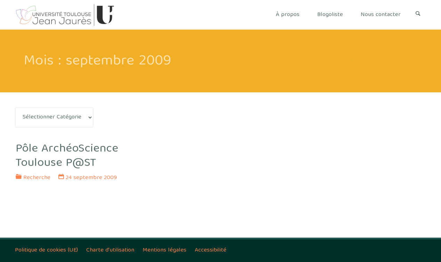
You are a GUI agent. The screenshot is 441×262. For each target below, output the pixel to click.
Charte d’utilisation (110, 250)
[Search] (418, 15)
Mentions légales (164, 250)
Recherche (36, 178)
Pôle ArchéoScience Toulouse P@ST (67, 156)
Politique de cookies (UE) (46, 250)
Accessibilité (210, 250)
